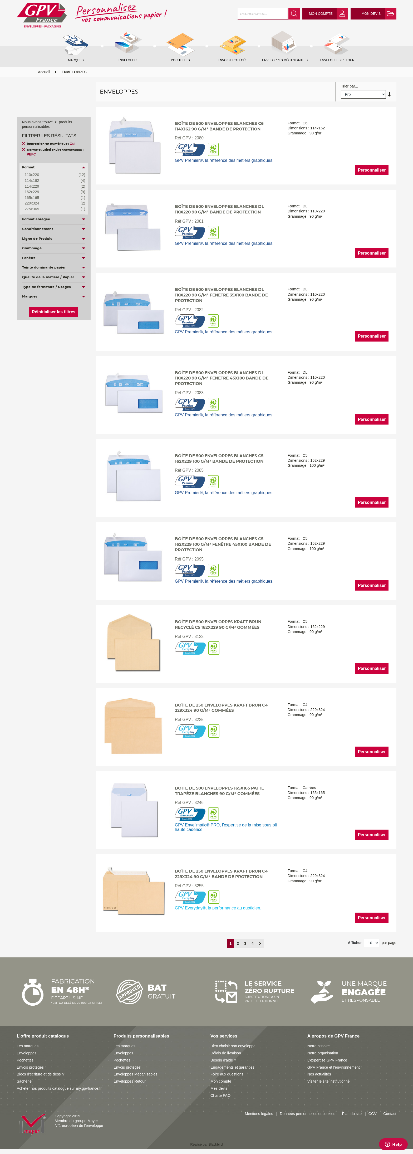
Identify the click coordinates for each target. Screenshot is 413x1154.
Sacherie (24, 1081)
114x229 (51, 186)
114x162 (51, 181)
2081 (199, 221)
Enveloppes (27, 1053)
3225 (199, 719)
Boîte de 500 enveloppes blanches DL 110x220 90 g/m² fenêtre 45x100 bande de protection (221, 378)
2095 (199, 559)
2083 (199, 393)
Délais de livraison (225, 1053)
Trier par (348, 86)
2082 (199, 310)
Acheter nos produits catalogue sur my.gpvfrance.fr (59, 1088)
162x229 (51, 192)
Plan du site (352, 1114)
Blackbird (216, 1144)
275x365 (51, 209)
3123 (199, 636)
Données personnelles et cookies (307, 1114)
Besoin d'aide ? (223, 1060)
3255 (199, 886)
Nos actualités (319, 1074)
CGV (372, 1114)
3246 (199, 802)
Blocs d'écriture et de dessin (40, 1074)
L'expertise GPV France (327, 1060)
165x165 (51, 198)
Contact (389, 1114)
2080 (199, 138)
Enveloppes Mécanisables (135, 1074)
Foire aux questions (226, 1074)
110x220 (51, 175)
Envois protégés (30, 1067)
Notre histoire (318, 1046)
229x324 (51, 203)
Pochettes (25, 1060)
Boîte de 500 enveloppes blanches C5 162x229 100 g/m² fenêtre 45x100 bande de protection (223, 544)
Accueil (44, 72)
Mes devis (218, 1088)
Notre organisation (322, 1053)
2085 (199, 470)
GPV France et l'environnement (333, 1067)
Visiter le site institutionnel (329, 1081)
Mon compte (220, 1081)
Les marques (28, 1046)
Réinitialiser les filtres (53, 312)
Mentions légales (259, 1114)
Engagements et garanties (232, 1067)
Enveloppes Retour (130, 1081)
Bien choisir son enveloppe (232, 1046)
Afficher (355, 943)
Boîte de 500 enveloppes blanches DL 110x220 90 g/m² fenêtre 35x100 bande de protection (221, 295)
